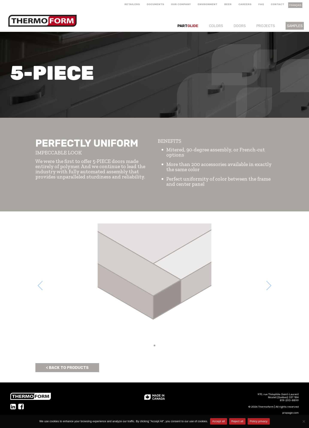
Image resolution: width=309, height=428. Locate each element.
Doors (240, 26)
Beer (228, 4)
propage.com (290, 412)
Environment (207, 4)
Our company (181, 4)
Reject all (237, 421)
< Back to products (67, 367)
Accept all (218, 421)
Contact (277, 4)
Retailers (132, 4)
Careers (244, 4)
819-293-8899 (289, 400)
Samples (295, 26)
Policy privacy (259, 421)
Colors (216, 26)
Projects (265, 26)
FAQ (261, 4)
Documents (155, 4)
